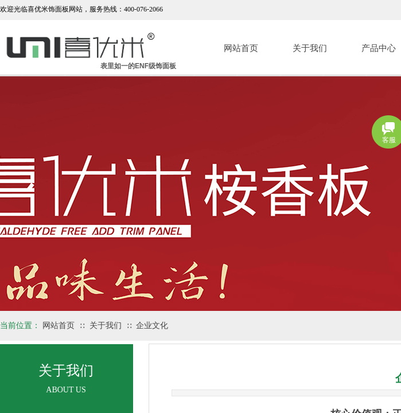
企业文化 (152, 325)
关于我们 (310, 48)
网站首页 (241, 48)
